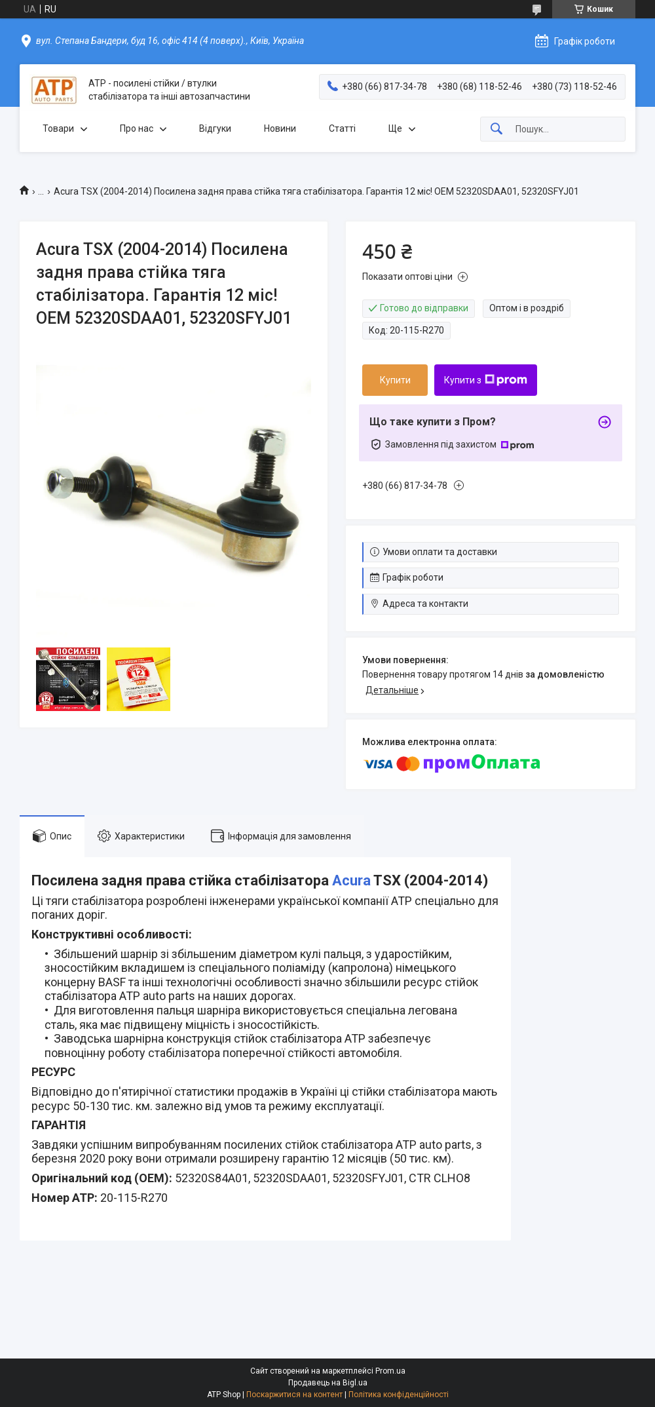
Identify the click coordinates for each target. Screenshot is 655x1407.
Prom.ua (390, 1371)
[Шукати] (496, 129)
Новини (280, 128)
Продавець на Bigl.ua (327, 1382)
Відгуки (215, 128)
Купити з (485, 380)
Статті (342, 128)
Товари (58, 128)
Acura (351, 880)
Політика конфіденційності (398, 1394)
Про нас (136, 128)
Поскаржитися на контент (294, 1394)
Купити (395, 380)
